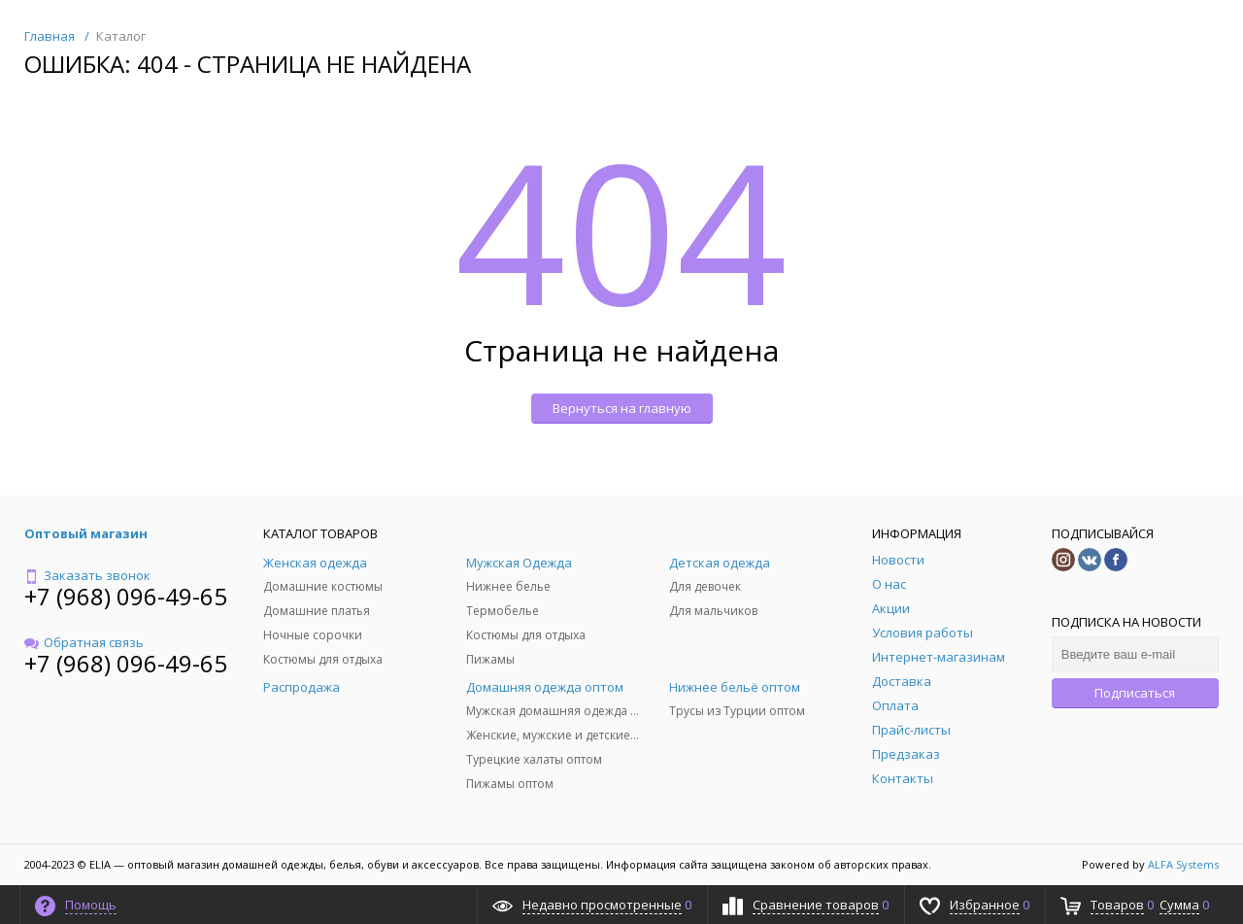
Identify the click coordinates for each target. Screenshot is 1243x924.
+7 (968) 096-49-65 (125, 596)
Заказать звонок (87, 575)
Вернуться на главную (622, 408)
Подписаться (1134, 693)
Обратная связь (84, 642)
